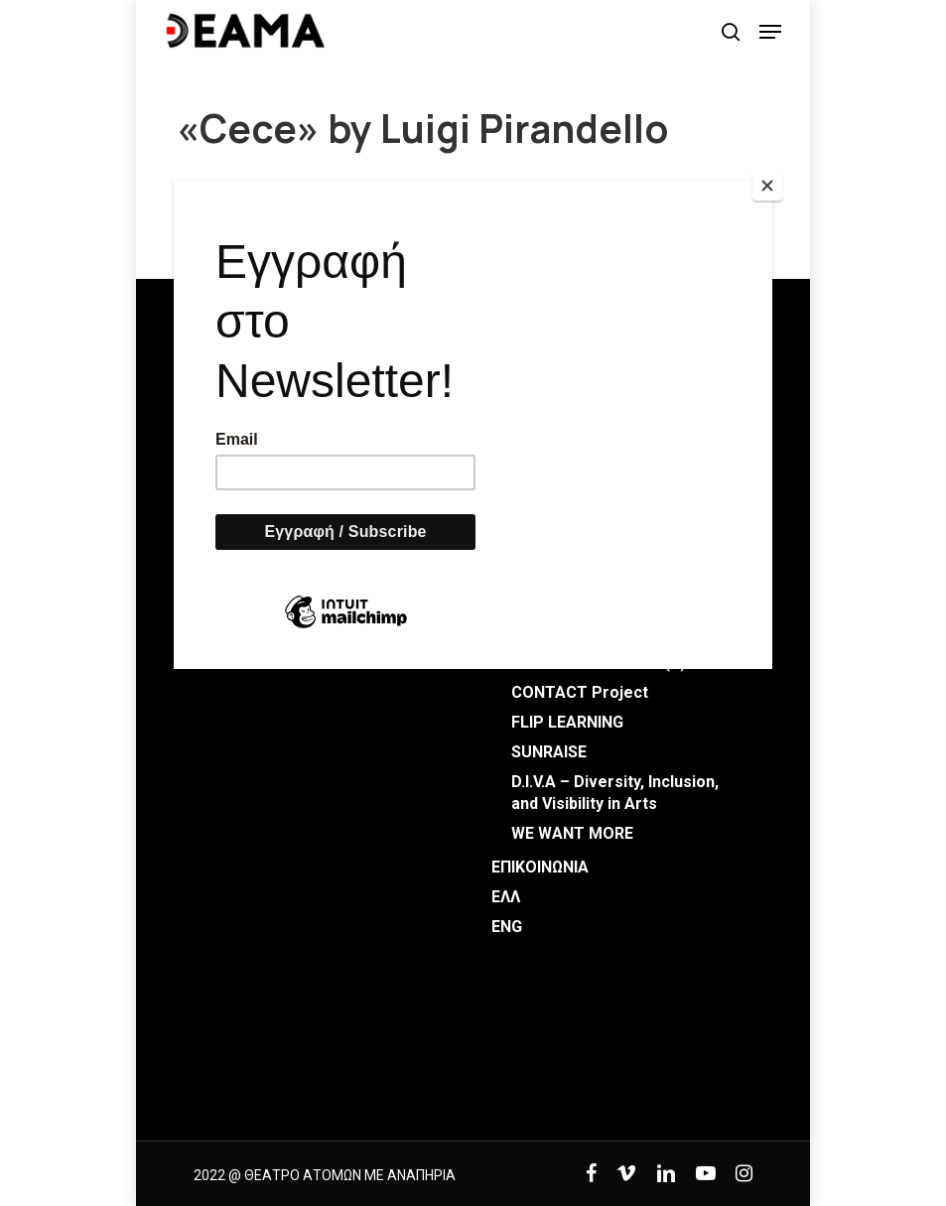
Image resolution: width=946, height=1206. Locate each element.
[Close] (767, 186)
